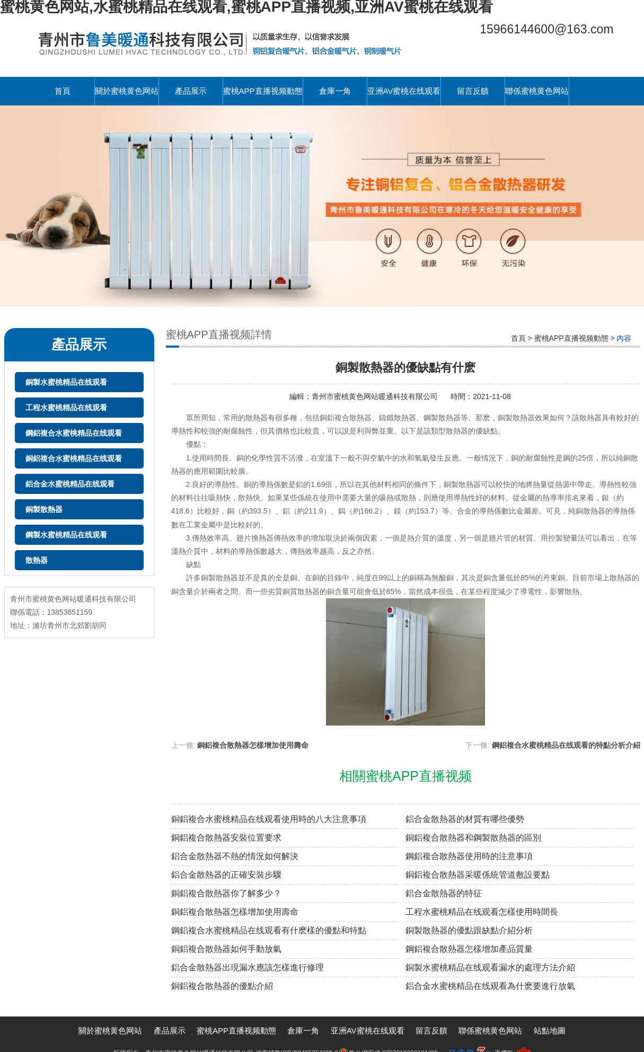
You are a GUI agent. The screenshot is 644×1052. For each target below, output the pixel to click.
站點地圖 (550, 1030)
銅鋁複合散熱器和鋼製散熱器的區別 (473, 837)
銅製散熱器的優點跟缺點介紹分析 (469, 930)
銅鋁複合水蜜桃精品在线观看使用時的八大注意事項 (268, 819)
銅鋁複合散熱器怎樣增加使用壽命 (252, 745)
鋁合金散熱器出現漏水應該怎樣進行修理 (247, 967)
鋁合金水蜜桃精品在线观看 (69, 484)
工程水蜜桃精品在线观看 (66, 407)
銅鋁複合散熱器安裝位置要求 (226, 837)
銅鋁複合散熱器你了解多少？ (226, 893)
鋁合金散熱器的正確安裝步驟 (226, 874)
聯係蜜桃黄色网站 (537, 90)
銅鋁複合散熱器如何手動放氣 (226, 948)
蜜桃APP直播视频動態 (263, 90)
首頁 (62, 90)
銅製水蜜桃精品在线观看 (66, 382)
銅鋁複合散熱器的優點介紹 (222, 986)
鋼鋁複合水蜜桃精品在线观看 (73, 433)
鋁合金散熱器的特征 (443, 893)
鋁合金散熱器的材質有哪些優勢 (464, 819)
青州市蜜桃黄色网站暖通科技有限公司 (376, 396)
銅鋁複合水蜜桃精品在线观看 (73, 458)
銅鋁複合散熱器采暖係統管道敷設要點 (477, 874)
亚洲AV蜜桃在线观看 (404, 90)
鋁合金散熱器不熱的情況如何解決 (234, 856)
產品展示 (191, 90)
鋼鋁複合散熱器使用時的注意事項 (469, 856)
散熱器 (36, 560)
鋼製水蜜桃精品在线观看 (66, 535)
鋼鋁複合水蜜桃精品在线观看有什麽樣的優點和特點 (268, 930)
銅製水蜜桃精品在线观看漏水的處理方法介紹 (490, 967)
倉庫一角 (335, 90)
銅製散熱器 (44, 509)
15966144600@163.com (546, 29)
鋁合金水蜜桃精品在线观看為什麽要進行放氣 (490, 986)
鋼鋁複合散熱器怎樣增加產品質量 (469, 948)
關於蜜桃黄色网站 (126, 90)
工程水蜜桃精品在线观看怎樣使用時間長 (481, 911)
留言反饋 (473, 90)
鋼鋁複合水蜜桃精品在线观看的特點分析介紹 (566, 745)
